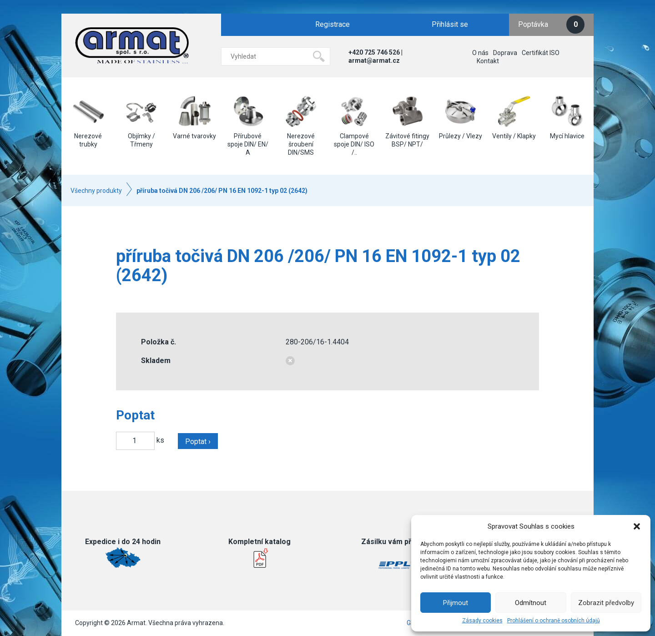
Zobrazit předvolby (606, 603)
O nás (480, 52)
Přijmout (455, 603)
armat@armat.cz (374, 60)
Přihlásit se (450, 24)
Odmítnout (530, 603)
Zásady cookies (482, 620)
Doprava (505, 52)
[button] (636, 526)
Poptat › (198, 441)
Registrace (332, 24)
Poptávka (551, 24)
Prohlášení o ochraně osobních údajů (553, 620)
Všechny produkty (96, 190)
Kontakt (488, 61)
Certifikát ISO (540, 52)
